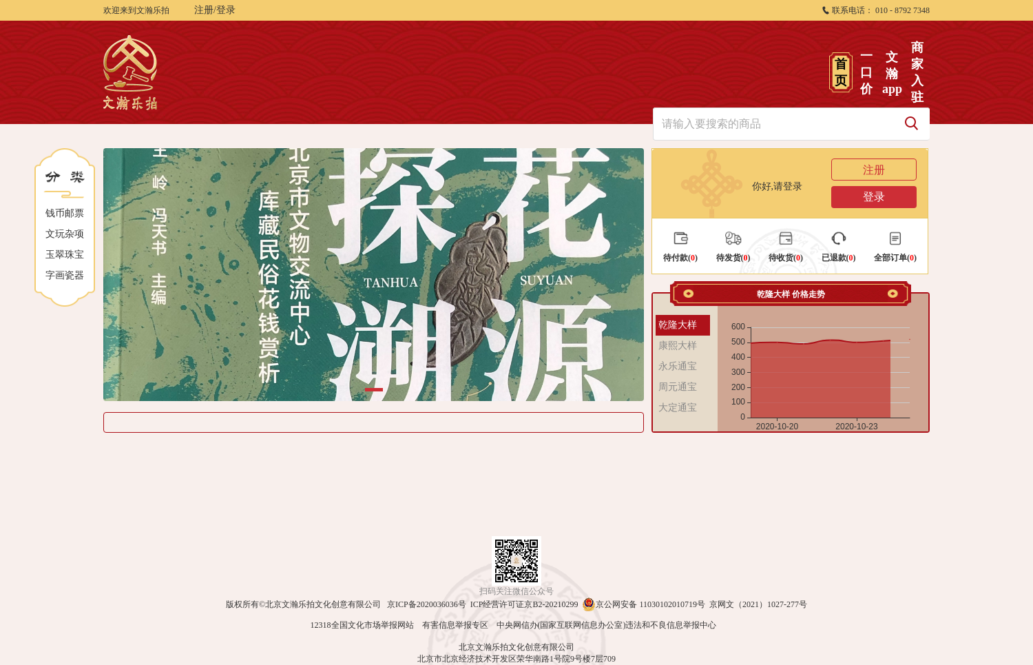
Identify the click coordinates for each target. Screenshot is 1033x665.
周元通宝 (677, 387)
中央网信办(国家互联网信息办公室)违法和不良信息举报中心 (607, 625)
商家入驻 (917, 72)
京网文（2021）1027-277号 (758, 604)
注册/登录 (215, 10)
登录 (874, 197)
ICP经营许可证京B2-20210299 (524, 604)
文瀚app (891, 73)
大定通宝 (677, 407)
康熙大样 (677, 345)
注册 (874, 170)
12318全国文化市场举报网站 (362, 625)
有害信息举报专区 (455, 625)
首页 (841, 72)
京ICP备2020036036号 (426, 604)
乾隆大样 (677, 325)
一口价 (866, 72)
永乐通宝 (677, 366)
